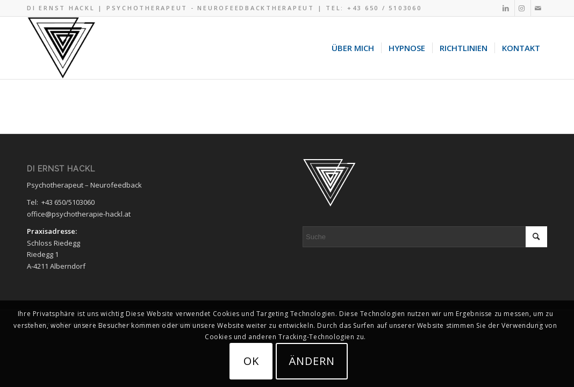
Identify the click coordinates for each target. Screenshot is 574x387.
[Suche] (425, 236)
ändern (312, 361)
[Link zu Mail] (539, 8)
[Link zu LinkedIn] (506, 8)
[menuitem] (353, 48)
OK (251, 361)
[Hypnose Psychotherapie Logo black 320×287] (61, 48)
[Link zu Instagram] (522, 8)
